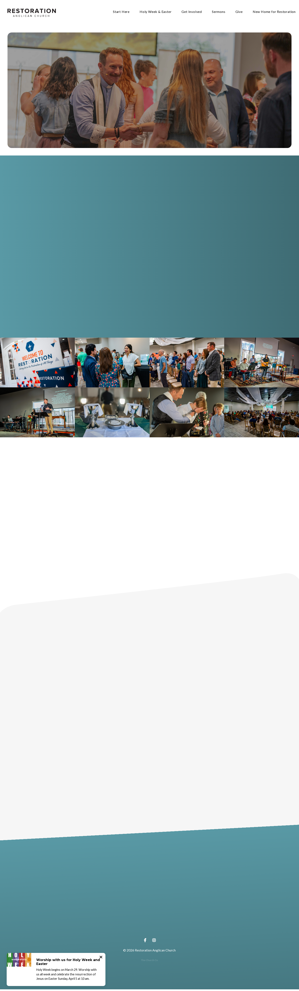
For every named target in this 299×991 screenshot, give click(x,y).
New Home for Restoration (274, 12)
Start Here (121, 12)
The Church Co (149, 961)
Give (239, 12)
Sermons (218, 12)
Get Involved (191, 12)
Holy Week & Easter (155, 12)
